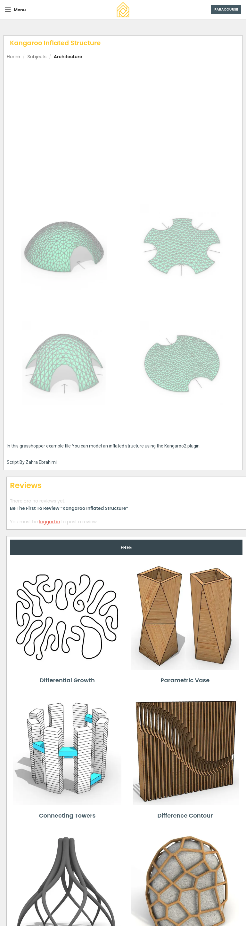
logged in (49, 521)
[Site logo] (123, 9)
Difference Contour (185, 815)
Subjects (36, 56)
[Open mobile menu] (15, 9)
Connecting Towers (67, 815)
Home (13, 56)
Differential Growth (67, 680)
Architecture (68, 56)
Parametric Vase (185, 680)
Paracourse (226, 9)
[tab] (126, 547)
